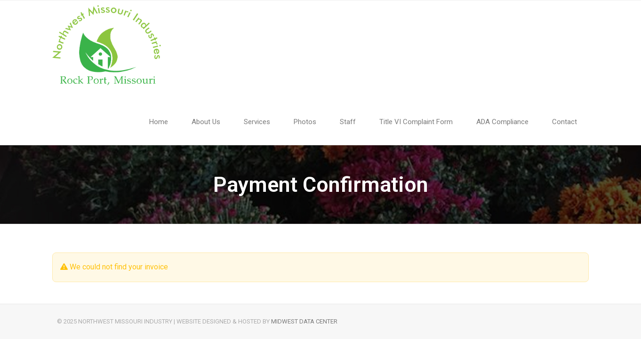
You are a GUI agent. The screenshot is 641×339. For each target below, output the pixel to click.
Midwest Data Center (304, 321)
